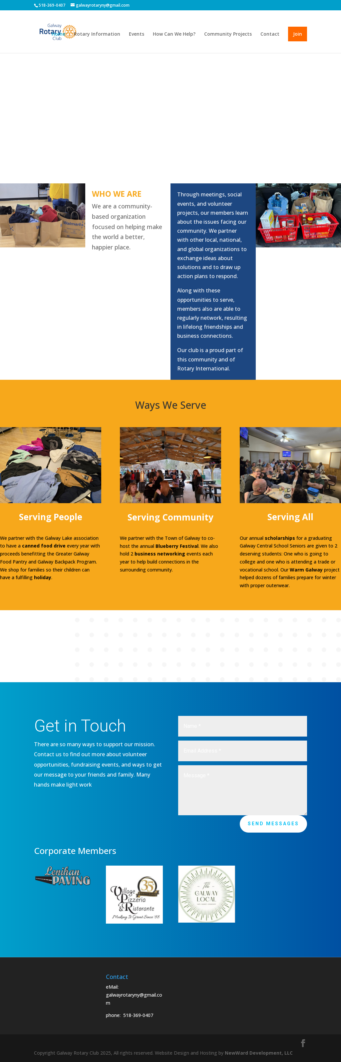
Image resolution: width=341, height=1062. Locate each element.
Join (297, 34)
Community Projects (228, 34)
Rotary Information (97, 34)
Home (58, 34)
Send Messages (273, 823)
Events (136, 34)
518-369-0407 (138, 1015)
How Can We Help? (174, 34)
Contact (269, 34)
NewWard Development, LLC (259, 1053)
